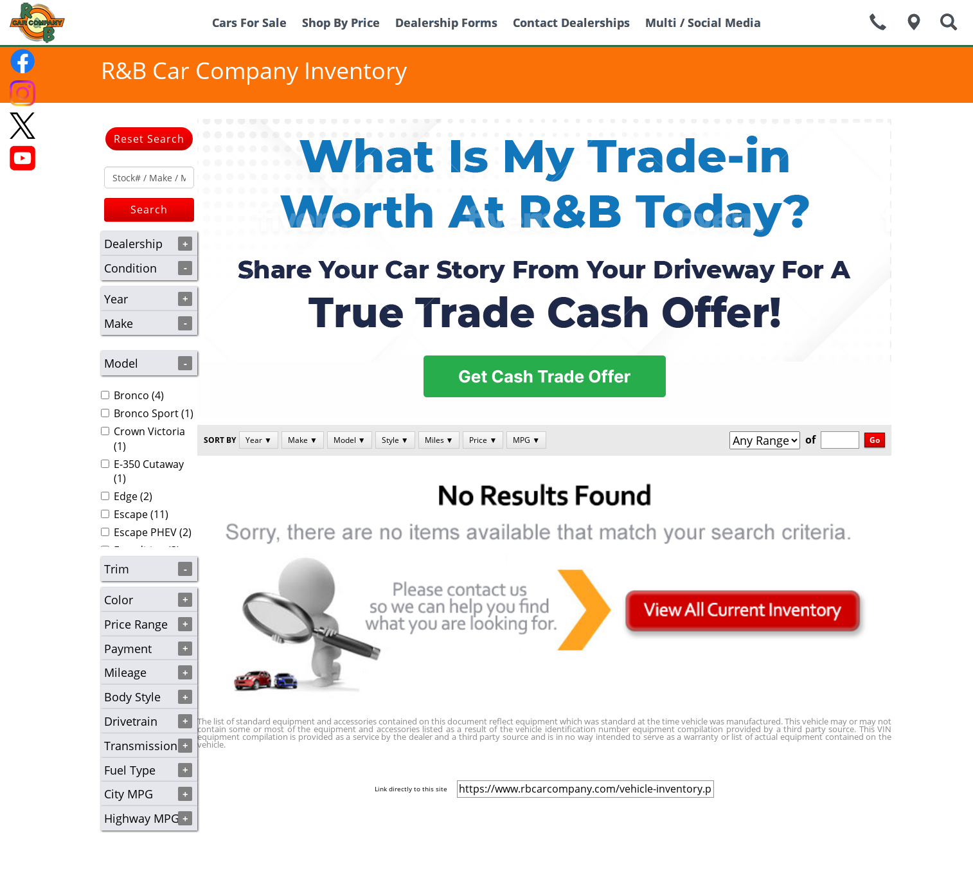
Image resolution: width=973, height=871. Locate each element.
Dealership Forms (446, 22)
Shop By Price (341, 22)
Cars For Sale (249, 22)
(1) (147, 413)
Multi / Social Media (703, 22)
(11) (134, 514)
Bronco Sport (146, 413)
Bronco (131, 395)
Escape (131, 514)
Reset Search (149, 139)
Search (149, 209)
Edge (126, 496)
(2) (126, 496)
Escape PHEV (145, 532)
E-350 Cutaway (149, 464)
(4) (132, 395)
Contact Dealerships (571, 22)
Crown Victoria (149, 431)
